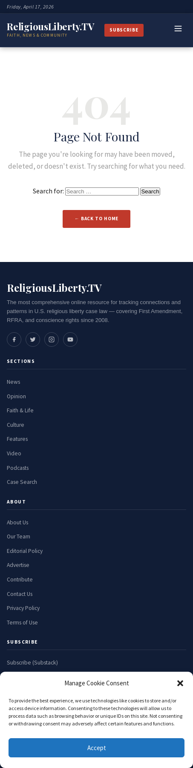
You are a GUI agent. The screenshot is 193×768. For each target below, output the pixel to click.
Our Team (18, 536)
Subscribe (123, 30)
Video (14, 453)
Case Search (22, 482)
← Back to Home (97, 218)
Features (17, 439)
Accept (96, 748)
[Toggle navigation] (178, 30)
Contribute (20, 579)
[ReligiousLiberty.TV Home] (50, 30)
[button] (180, 683)
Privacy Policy (23, 608)
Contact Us (19, 594)
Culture (15, 425)
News (13, 381)
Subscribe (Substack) (32, 662)
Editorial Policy (25, 551)
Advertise (18, 565)
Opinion (16, 396)
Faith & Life (20, 410)
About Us (17, 522)
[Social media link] (14, 339)
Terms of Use (22, 622)
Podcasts (18, 468)
